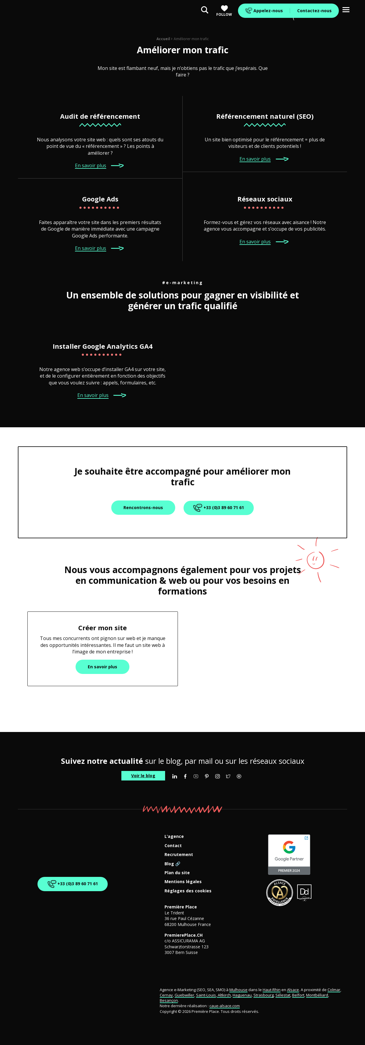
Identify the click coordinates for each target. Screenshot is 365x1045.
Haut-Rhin (272, 989)
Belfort (298, 995)
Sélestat (282, 995)
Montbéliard (317, 995)
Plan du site (177, 872)
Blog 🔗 (172, 863)
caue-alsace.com (224, 1005)
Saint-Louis (206, 995)
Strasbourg (263, 995)
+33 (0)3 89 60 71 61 (217, 507)
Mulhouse (238, 989)
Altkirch (224, 995)
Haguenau (242, 995)
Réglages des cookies (188, 891)
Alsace (293, 989)
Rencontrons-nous (143, 507)
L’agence (174, 836)
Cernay (166, 995)
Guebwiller (184, 995)
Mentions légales (183, 881)
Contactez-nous (314, 10)
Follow (224, 11)
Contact (173, 845)
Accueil (163, 38)
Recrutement (179, 854)
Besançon (169, 1000)
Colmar (334, 989)
